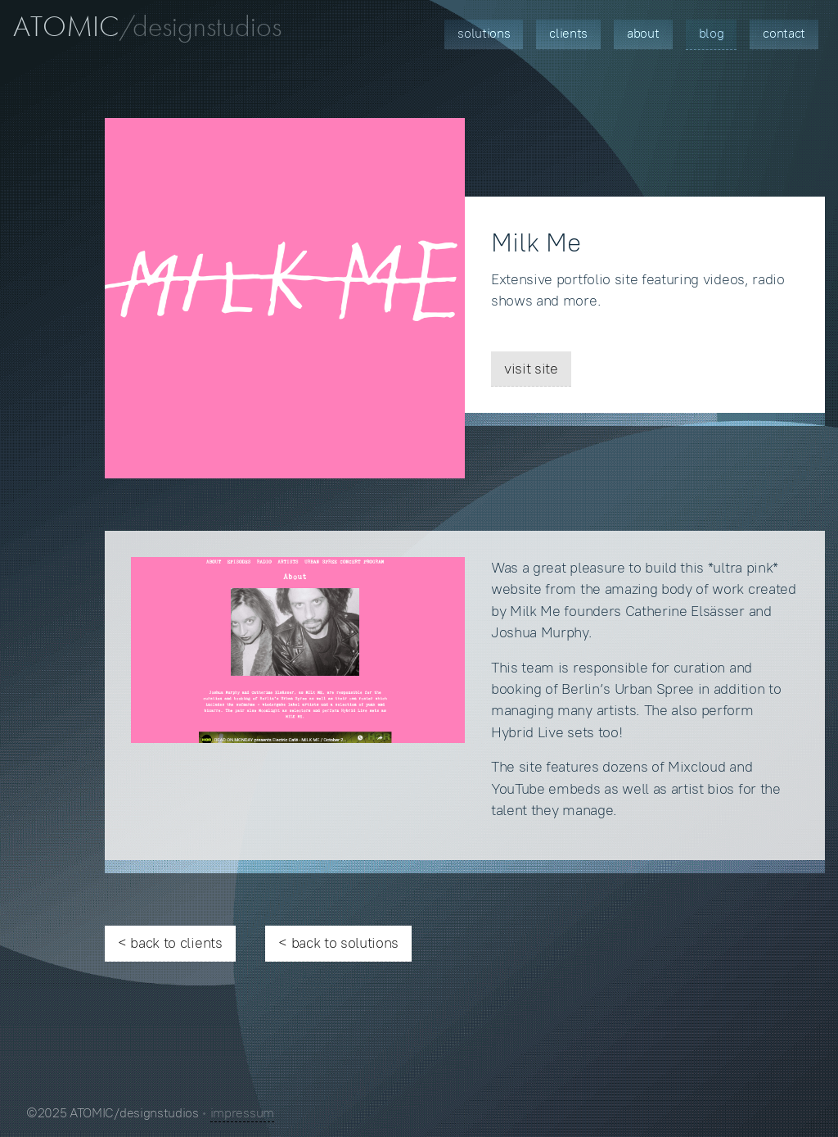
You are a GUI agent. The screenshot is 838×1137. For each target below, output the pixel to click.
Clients (568, 33)
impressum (242, 1112)
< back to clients (170, 943)
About (643, 33)
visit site (531, 369)
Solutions (483, 33)
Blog (711, 33)
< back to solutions (338, 943)
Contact (784, 33)
